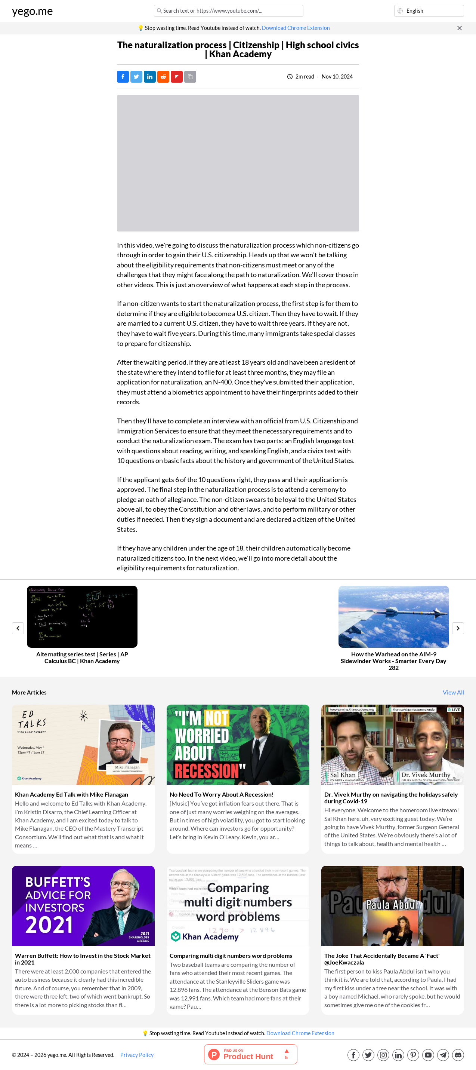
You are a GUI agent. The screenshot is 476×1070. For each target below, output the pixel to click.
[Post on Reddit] (163, 77)
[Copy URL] (190, 77)
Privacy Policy (137, 1055)
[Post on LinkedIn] (150, 77)
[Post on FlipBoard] (177, 77)
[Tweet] (136, 77)
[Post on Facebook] (123, 77)
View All (453, 692)
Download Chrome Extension (296, 28)
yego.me (32, 10)
